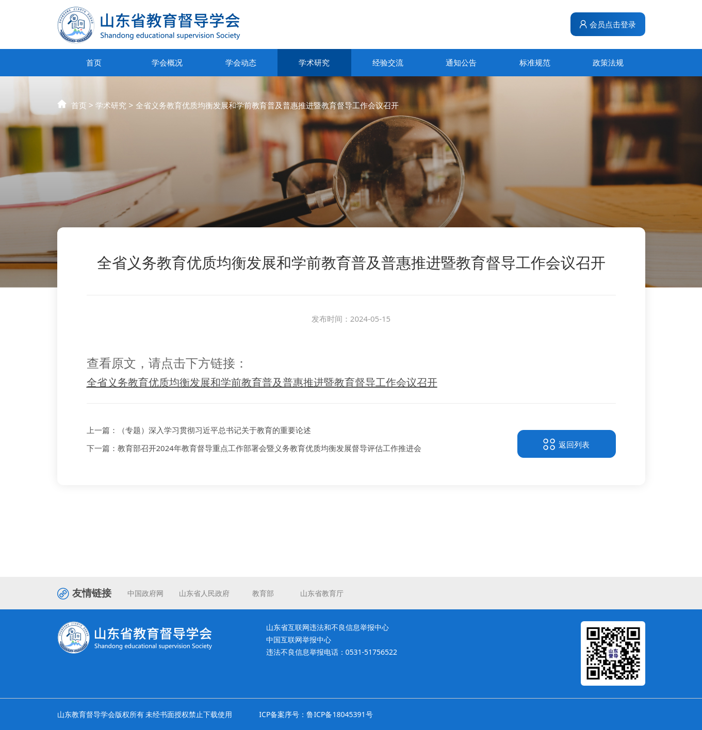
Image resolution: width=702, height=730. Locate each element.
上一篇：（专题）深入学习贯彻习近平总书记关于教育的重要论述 (199, 431)
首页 (94, 62)
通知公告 (461, 62)
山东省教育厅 (322, 593)
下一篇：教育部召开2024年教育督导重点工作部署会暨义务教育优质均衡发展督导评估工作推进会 (254, 450)
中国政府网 (145, 593)
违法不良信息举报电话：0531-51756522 (332, 652)
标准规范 (534, 62)
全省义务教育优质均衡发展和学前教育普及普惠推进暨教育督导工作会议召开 (267, 115)
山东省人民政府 (204, 593)
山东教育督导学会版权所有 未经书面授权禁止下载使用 (145, 714)
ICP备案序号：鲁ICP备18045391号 (315, 714)
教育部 (263, 593)
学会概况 (167, 62)
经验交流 (387, 62)
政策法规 (608, 62)
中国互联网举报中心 (298, 639)
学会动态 (240, 62)
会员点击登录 (607, 24)
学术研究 (314, 62)
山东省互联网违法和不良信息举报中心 (327, 627)
